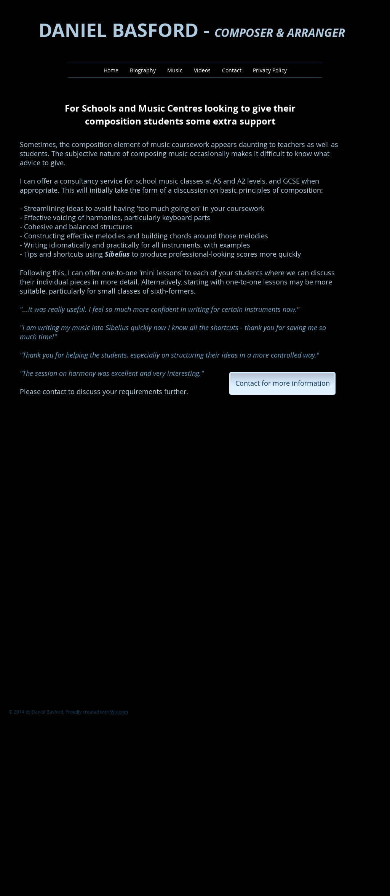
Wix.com (119, 712)
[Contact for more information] (282, 383)
